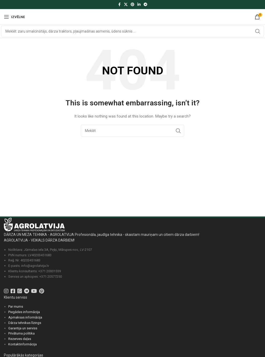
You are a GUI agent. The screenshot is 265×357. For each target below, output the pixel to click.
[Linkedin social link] (139, 4)
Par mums (15, 306)
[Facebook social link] (119, 4)
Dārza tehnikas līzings (24, 323)
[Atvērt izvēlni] (14, 17)
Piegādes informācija (24, 312)
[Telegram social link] (145, 4)
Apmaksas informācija (25, 317)
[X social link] (125, 4)
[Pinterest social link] (132, 4)
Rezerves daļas (19, 339)
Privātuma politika (21, 333)
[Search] (132, 31)
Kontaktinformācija (22, 344)
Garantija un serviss (22, 328)
